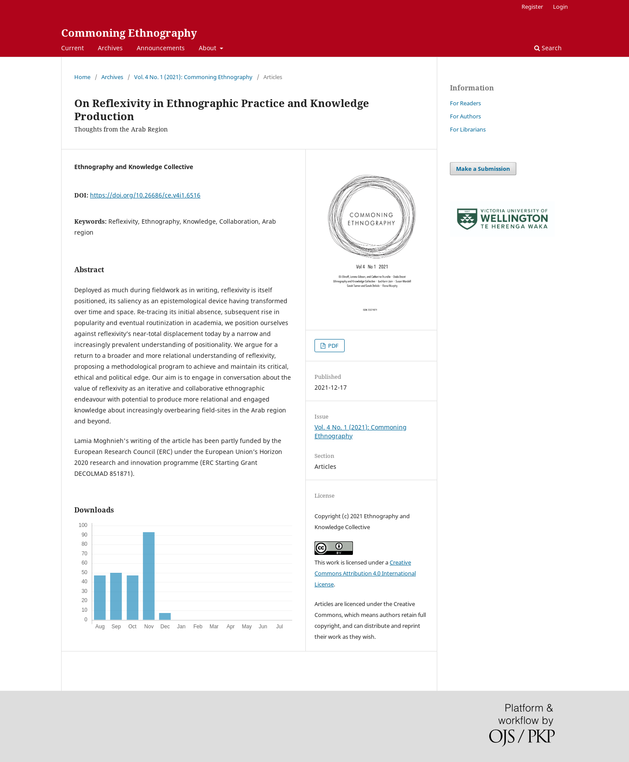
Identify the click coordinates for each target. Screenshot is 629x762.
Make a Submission (483, 169)
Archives (110, 48)
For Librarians (468, 129)
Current (72, 48)
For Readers (465, 103)
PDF (333, 346)
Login (560, 6)
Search (548, 48)
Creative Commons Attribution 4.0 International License (365, 573)
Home (82, 77)
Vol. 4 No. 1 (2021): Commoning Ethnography (193, 77)
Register (532, 6)
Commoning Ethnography (129, 32)
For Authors (465, 116)
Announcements (161, 48)
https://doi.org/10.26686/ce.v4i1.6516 (145, 195)
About (208, 48)
